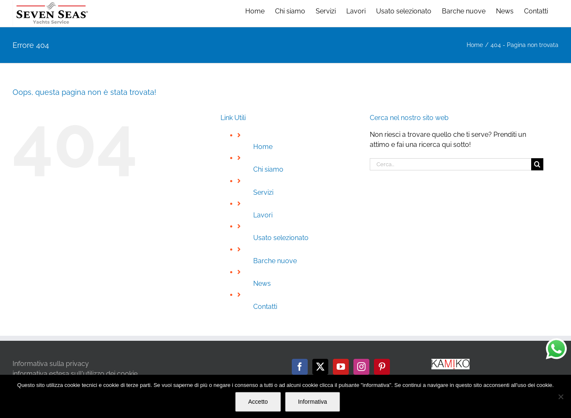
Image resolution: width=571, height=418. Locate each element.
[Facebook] (300, 367)
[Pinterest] (382, 367)
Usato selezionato (281, 238)
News (262, 283)
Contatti (265, 307)
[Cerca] (537, 164)
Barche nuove (275, 261)
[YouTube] (341, 367)
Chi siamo (268, 169)
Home (263, 147)
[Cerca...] (450, 164)
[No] (560, 396)
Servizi (263, 192)
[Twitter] (320, 367)
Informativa (312, 401)
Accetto (258, 401)
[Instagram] (361, 367)
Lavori (263, 215)
